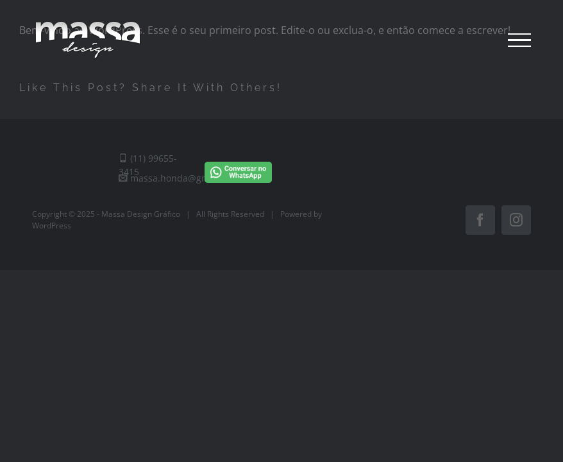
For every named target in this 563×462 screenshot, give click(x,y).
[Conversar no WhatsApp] (238, 160)
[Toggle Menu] (519, 40)
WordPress (51, 225)
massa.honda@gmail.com (179, 178)
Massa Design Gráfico (140, 214)
